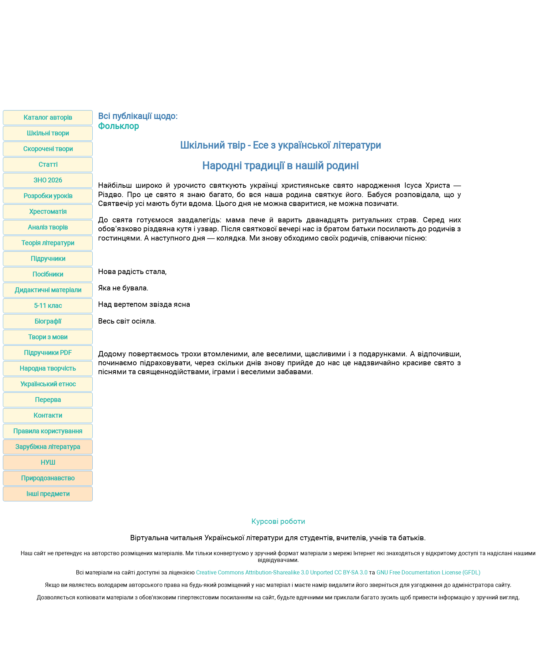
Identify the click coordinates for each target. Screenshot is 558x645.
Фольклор (118, 126)
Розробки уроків (48, 196)
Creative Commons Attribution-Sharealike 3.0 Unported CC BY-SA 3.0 (282, 572)
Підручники (48, 258)
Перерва (48, 399)
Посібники (47, 274)
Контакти (48, 415)
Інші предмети (48, 493)
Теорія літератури (47, 243)
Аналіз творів (48, 227)
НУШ (48, 462)
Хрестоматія (48, 211)
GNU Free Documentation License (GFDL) (429, 572)
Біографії (48, 321)
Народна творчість (48, 368)
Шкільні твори (48, 133)
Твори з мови (47, 337)
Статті (48, 164)
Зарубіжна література (47, 446)
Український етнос (48, 384)
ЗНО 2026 (48, 180)
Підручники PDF (48, 352)
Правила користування (47, 431)
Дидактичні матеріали (48, 290)
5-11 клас (48, 305)
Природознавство (48, 478)
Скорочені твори (48, 149)
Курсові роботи (278, 521)
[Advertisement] (279, 53)
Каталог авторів (48, 117)
